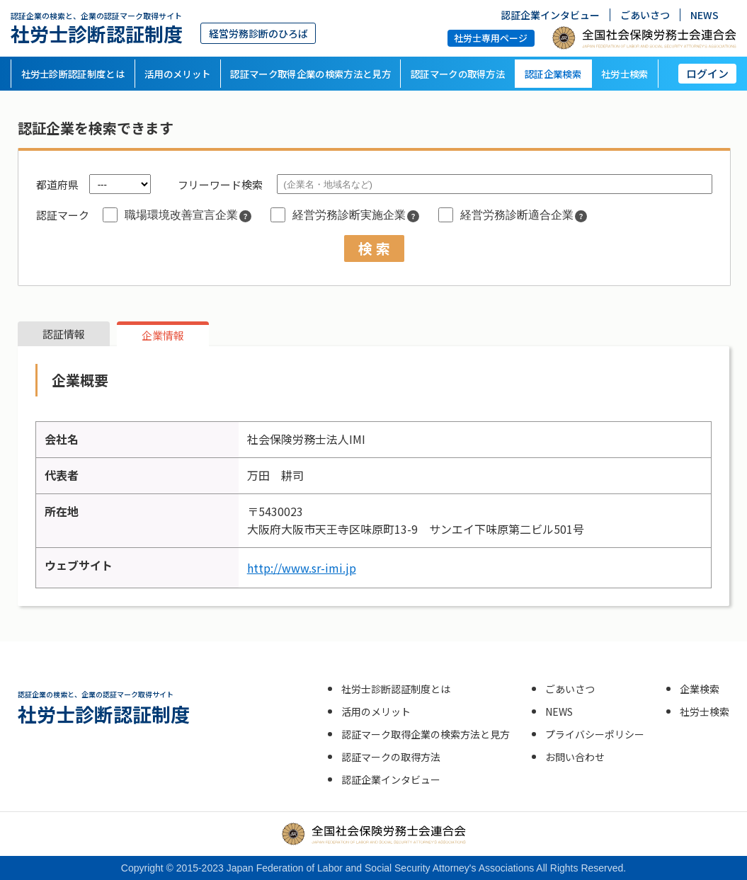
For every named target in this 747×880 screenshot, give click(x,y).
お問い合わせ (575, 757)
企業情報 (163, 335)
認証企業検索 (553, 74)
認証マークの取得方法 (458, 74)
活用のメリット (177, 74)
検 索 (374, 248)
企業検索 (699, 689)
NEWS (704, 14)
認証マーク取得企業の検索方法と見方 (310, 74)
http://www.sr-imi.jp (301, 567)
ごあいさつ (645, 14)
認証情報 (63, 333)
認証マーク (62, 215)
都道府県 (57, 184)
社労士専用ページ (491, 38)
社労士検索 (625, 74)
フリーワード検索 (220, 184)
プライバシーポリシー (594, 734)
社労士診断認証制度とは (73, 74)
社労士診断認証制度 (97, 28)
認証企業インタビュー (550, 14)
